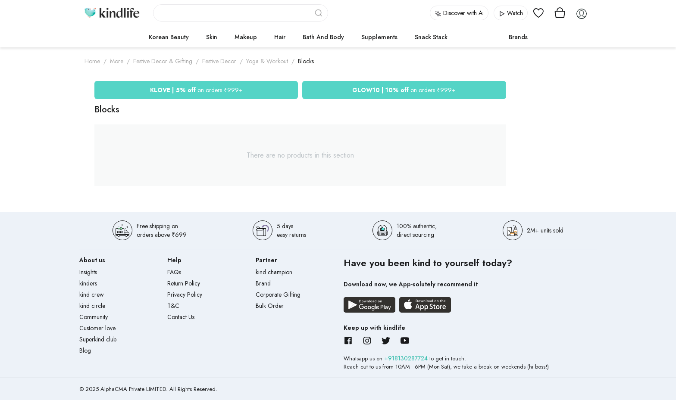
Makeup (246, 37)
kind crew (91, 294)
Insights (88, 272)
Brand (263, 283)
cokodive (478, 37)
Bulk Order (270, 305)
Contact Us (180, 317)
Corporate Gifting (278, 294)
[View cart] (560, 13)
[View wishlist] (538, 13)
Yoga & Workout (267, 61)
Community (93, 317)
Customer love (97, 328)
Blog (85, 350)
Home (92, 61)
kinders (88, 283)
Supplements (379, 37)
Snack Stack (431, 37)
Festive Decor (219, 61)
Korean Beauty (169, 37)
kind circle (92, 305)
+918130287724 (406, 358)
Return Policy (183, 283)
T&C (173, 305)
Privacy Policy (184, 294)
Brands (518, 37)
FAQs (174, 272)
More (116, 61)
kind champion (274, 272)
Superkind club (97, 339)
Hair (279, 37)
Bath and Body (323, 37)
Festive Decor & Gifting (162, 61)
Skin (211, 37)
